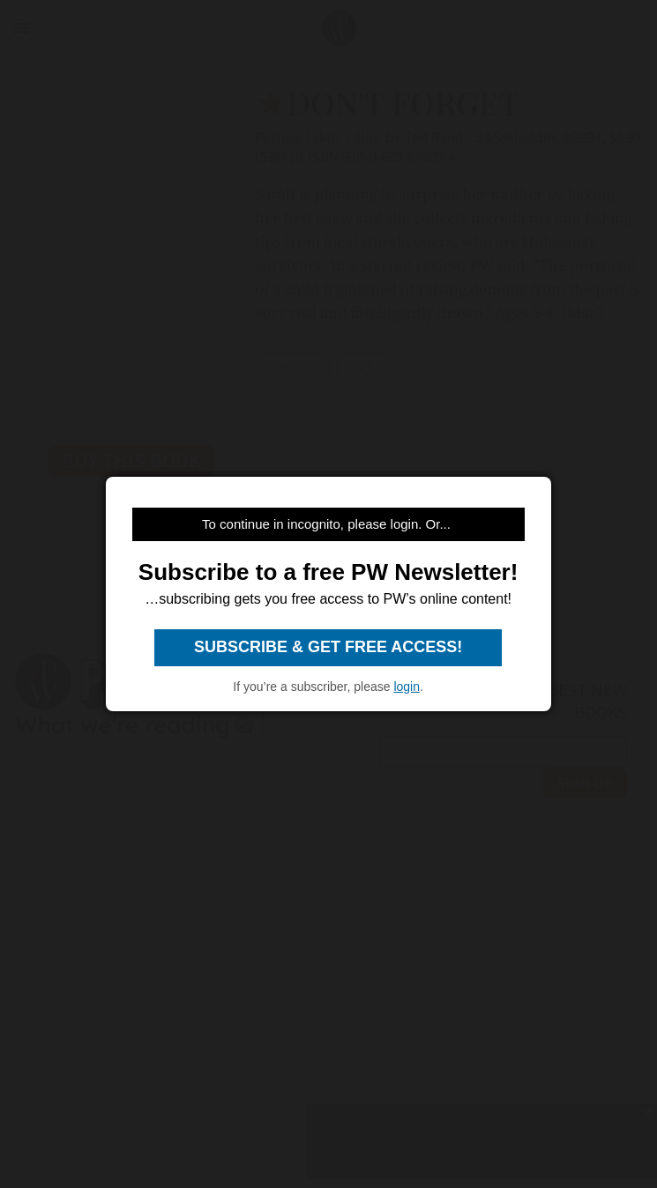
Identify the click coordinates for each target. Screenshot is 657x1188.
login (406, 686)
